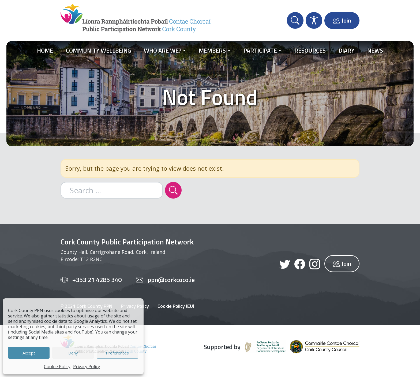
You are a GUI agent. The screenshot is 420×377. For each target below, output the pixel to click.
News (375, 50)
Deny (73, 353)
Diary (346, 50)
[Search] (173, 190)
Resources (310, 50)
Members (212, 50)
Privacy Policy (86, 366)
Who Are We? (162, 50)
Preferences (117, 353)
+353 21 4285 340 (97, 280)
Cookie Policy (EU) (176, 306)
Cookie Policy (57, 366)
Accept (28, 353)
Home (45, 50)
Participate (260, 50)
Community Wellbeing (98, 50)
